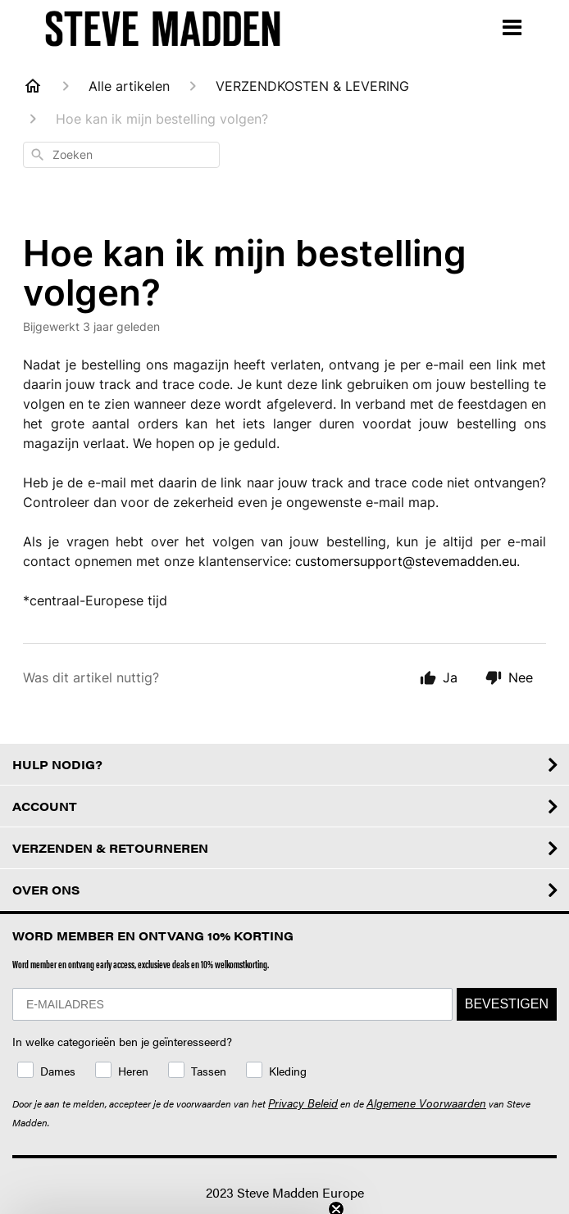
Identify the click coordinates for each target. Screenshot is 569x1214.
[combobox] (121, 155)
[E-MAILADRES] (232, 1004)
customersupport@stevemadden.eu (406, 561)
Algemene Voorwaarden (426, 1102)
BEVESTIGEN (507, 1004)
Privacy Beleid (303, 1102)
